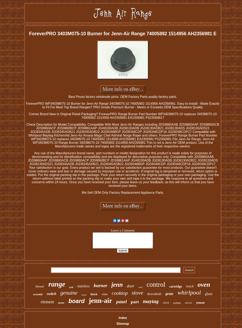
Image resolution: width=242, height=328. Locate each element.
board (77, 301)
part (135, 301)
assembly (38, 294)
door (130, 286)
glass (208, 294)
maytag (151, 301)
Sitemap (123, 323)
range (56, 284)
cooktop (120, 293)
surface (177, 303)
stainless (83, 286)
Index (123, 318)
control (156, 284)
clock (166, 302)
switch (51, 294)
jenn (117, 284)
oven (204, 284)
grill (71, 287)
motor (61, 302)
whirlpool (189, 292)
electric (188, 302)
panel (121, 301)
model (83, 295)
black (93, 294)
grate (169, 294)
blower (39, 286)
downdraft (154, 294)
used (140, 287)
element (47, 301)
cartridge (175, 286)
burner (100, 285)
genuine (68, 293)
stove (137, 293)
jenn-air (100, 300)
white (105, 294)
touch (190, 286)
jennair (200, 302)
